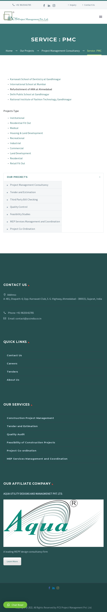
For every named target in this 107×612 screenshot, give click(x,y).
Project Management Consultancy (29, 184)
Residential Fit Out (20, 123)
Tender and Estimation (23, 192)
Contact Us (89, 4)
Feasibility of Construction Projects (31, 442)
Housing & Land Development (26, 133)
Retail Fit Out (17, 163)
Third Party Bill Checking (24, 199)
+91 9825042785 (23, 4)
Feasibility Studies (20, 214)
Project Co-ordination (21, 450)
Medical (14, 128)
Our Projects (17, 177)
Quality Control (19, 206)
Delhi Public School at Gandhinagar (29, 94)
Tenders (12, 371)
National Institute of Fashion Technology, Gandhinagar (40, 99)
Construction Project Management (30, 418)
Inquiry (73, 4)
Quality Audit (16, 434)
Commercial (17, 148)
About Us (13, 379)
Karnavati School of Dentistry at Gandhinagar (35, 79)
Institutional (17, 118)
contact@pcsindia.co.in (28, 318)
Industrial (15, 143)
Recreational (17, 138)
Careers (12, 363)
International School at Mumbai (28, 84)
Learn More (12, 561)
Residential (16, 158)
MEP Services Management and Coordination (35, 221)
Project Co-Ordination (22, 228)
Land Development (20, 153)
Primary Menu (100, 17)
